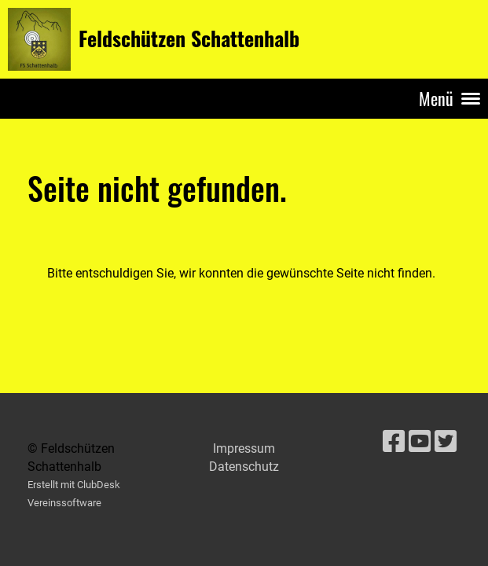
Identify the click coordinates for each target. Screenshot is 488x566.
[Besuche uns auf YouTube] (420, 442)
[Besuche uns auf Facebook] (394, 442)
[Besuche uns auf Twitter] (446, 442)
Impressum (244, 448)
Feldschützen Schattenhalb (189, 38)
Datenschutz (244, 466)
